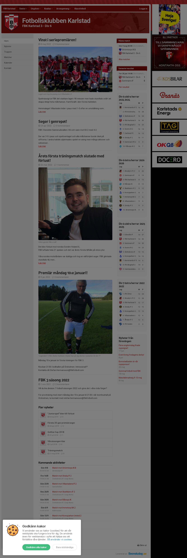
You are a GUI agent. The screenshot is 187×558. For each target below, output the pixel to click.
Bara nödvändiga (64, 547)
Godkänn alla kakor (36, 547)
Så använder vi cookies (59, 539)
